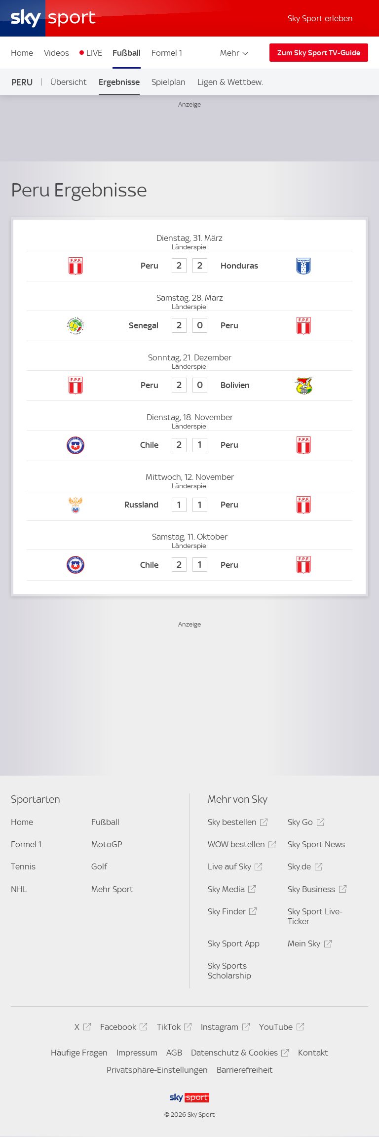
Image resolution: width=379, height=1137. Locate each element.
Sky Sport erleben (320, 18)
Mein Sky (308, 945)
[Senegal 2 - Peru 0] (189, 326)
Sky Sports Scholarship (229, 970)
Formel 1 (167, 53)
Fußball (127, 53)
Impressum (136, 1053)
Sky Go (304, 823)
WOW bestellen (240, 846)
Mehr (235, 53)
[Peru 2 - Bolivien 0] (189, 386)
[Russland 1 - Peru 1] (189, 505)
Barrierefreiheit (245, 1070)
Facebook (122, 1028)
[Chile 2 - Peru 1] (189, 446)
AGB (174, 1053)
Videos (56, 53)
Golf (99, 866)
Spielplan (169, 82)
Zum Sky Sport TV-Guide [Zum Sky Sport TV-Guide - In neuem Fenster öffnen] (318, 52)
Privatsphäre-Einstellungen (157, 1070)
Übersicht (68, 82)
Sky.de (303, 868)
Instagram (224, 1028)
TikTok (173, 1028)
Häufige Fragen (79, 1053)
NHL (19, 889)
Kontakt (313, 1053)
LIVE (94, 53)
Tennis (23, 866)
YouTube (280, 1028)
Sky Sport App (234, 943)
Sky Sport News (316, 844)
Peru (22, 82)
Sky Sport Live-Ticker (315, 916)
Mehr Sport (112, 889)
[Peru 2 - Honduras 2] (189, 266)
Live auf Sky (234, 868)
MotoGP (106, 844)
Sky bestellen (236, 823)
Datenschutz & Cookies (238, 1054)
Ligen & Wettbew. (230, 82)
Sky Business (315, 891)
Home (22, 53)
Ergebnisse (119, 82)
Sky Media (230, 891)
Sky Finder (231, 913)
